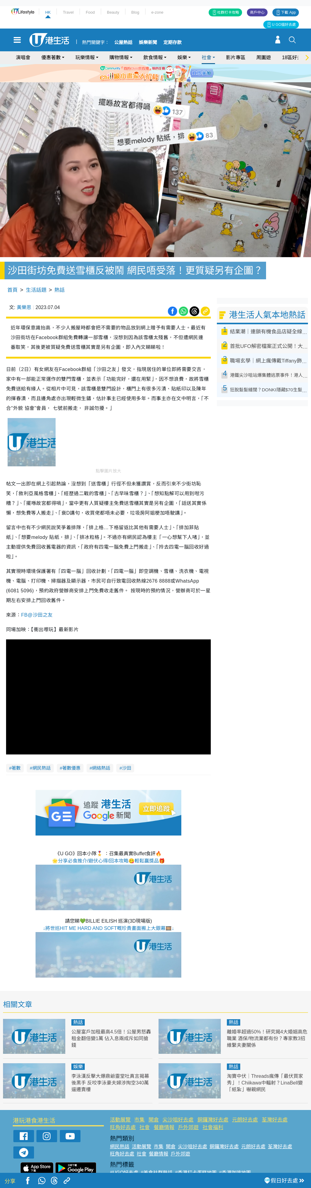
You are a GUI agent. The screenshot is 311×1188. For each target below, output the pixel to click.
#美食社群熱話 (157, 1155)
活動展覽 (120, 1102)
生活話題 (36, 273)
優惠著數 (51, 57)
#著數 (267, 1162)
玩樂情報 (85, 57)
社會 (206, 57)
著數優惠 (71, 750)
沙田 (126, 750)
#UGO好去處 (124, 1155)
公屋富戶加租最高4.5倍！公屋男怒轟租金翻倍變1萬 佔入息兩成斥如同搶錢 (111, 1020)
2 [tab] (151, 80)
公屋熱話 (123, 42)
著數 (16, 750)
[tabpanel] (155, 73)
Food (90, 12)
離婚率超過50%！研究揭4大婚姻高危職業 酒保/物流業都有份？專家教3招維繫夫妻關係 (267, 1020)
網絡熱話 (101, 750)
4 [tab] (163, 80)
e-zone (157, 12)
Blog (135, 12)
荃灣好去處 (275, 1102)
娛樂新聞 (148, 42)
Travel (68, 12)
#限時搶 (164, 1162)
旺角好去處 (123, 1110)
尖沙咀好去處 (177, 1102)
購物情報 (119, 57)
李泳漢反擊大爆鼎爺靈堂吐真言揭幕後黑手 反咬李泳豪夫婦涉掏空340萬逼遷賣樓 (110, 1065)
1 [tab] (145, 80)
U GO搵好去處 (284, 24)
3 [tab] (157, 80)
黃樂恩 (24, 290)
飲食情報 (153, 57)
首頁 (12, 273)
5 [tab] (169, 80)
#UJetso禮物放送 (194, 1162)
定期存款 (172, 42)
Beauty (113, 12)
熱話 (59, 273)
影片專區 (235, 57)
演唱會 (23, 57)
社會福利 (213, 1110)
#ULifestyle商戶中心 (237, 1162)
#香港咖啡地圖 (235, 1155)
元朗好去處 (245, 1102)
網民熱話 (41, 750)
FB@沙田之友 (37, 597)
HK (48, 12)
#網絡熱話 (121, 1169)
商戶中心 (257, 12)
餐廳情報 (164, 1110)
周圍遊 (263, 57)
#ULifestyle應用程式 (131, 1162)
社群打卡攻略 (228, 12)
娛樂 (182, 57)
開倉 (154, 1102)
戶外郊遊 (188, 1110)
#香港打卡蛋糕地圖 (196, 1155)
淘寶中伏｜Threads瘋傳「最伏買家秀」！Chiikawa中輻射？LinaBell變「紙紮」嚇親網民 (267, 1065)
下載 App (288, 12)
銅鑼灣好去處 (212, 1102)
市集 (139, 1102)
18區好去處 (294, 57)
